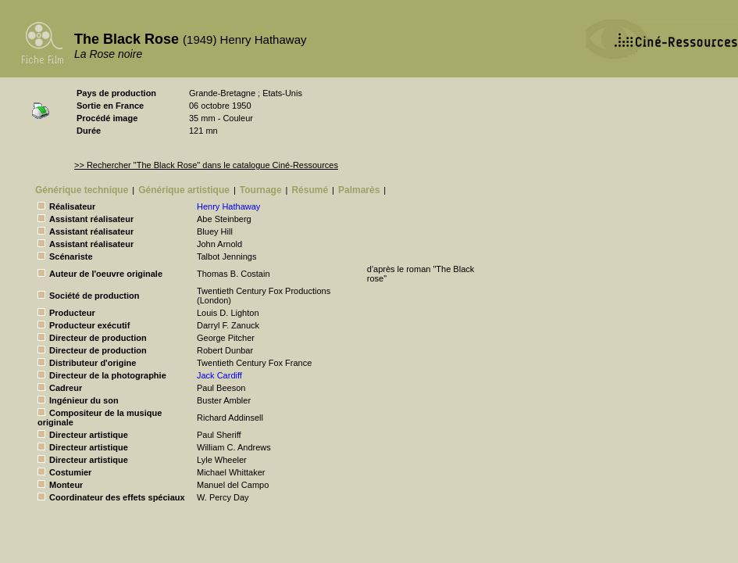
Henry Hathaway (228, 206)
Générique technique (81, 190)
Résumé (309, 190)
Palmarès (359, 190)
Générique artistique (184, 190)
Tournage (261, 190)
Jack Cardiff (219, 375)
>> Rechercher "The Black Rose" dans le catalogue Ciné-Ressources (206, 165)
